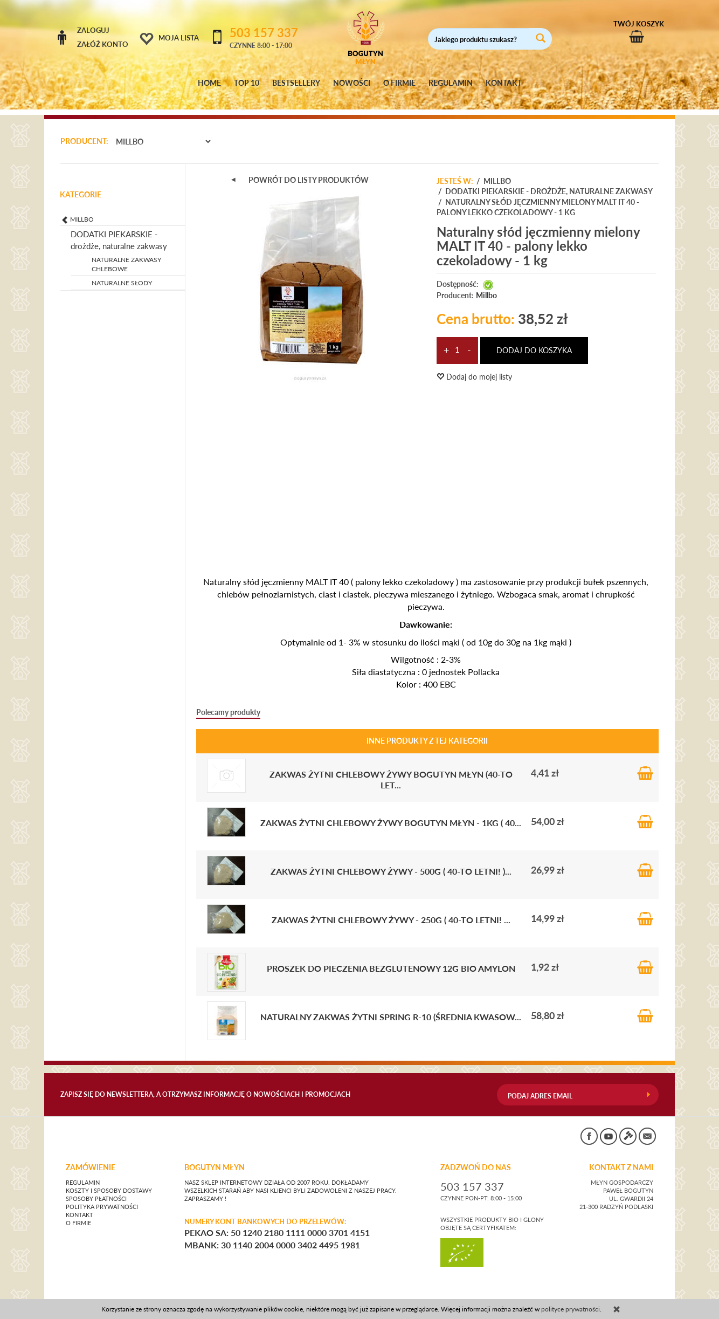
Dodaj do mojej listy (474, 367)
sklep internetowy (623, 1294)
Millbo (486, 285)
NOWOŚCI (351, 83)
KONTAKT (504, 83)
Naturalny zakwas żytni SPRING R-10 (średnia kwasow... (390, 1006)
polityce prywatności (570, 1309)
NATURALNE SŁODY (122, 273)
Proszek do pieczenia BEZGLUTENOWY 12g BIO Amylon (391, 958)
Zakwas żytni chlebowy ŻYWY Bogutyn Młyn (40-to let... (391, 769)
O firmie (78, 1213)
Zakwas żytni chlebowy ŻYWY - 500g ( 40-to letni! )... (391, 861)
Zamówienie (90, 1157)
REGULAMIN (450, 83)
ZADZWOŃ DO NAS (475, 1157)
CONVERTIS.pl (556, 1294)
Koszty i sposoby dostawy (109, 1181)
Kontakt (79, 1205)
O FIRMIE (399, 83)
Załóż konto (102, 44)
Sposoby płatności (96, 1189)
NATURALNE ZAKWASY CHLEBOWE (126, 254)
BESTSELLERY (296, 83)
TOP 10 (246, 83)
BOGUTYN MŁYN (214, 1157)
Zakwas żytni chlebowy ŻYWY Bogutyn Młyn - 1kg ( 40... (390, 812)
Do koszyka (645, 763)
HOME (209, 83)
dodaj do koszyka (534, 340)
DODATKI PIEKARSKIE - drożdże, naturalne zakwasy (119, 230)
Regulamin (83, 1173)
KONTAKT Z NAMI (621, 1157)
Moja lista (178, 37)
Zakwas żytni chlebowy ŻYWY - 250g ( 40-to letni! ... (391, 909)
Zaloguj (93, 30)
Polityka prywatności (102, 1197)
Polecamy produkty (228, 701)
